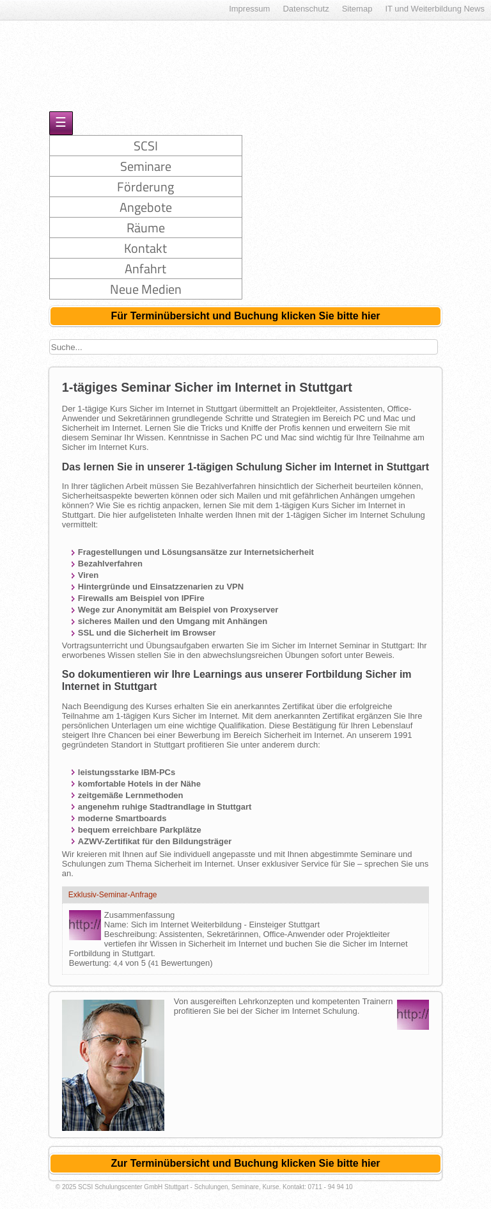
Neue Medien (146, 289)
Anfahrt (145, 268)
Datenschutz (306, 8)
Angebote (146, 207)
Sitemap (357, 8)
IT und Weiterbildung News (435, 8)
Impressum (249, 8)
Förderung (145, 186)
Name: (117, 924)
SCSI (146, 146)
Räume (146, 227)
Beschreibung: (131, 934)
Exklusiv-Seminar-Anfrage (112, 894)
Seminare (145, 166)
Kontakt (145, 248)
